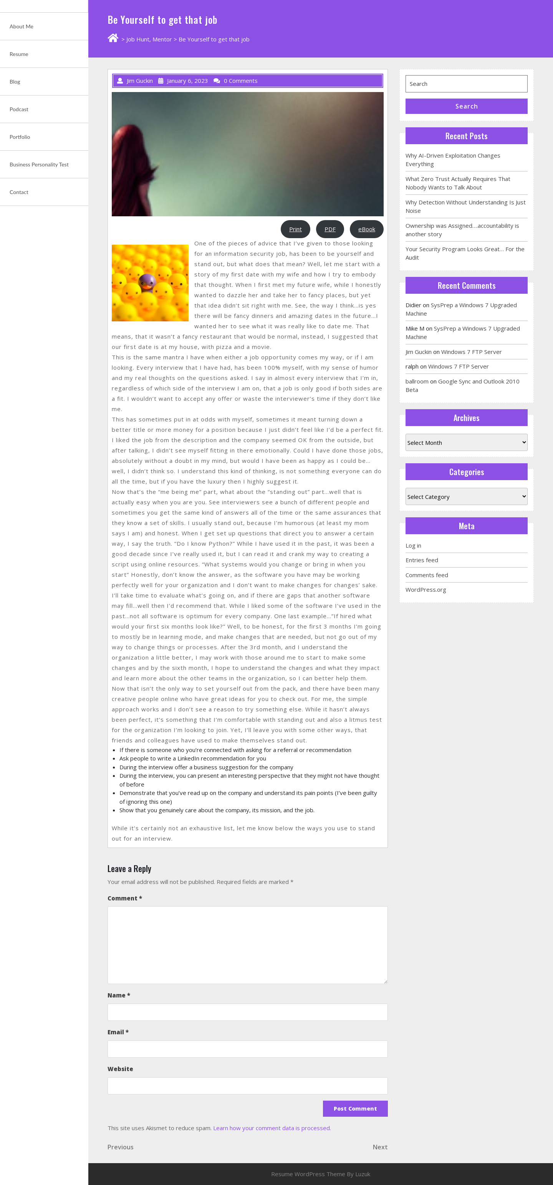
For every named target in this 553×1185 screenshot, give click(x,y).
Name (119, 995)
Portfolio (20, 136)
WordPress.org (426, 589)
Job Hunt (137, 39)
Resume (19, 54)
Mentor (162, 39)
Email (118, 1032)
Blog (15, 81)
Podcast (19, 109)
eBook (366, 229)
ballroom (417, 381)
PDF (330, 229)
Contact (19, 192)
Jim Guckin (419, 352)
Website (120, 1069)
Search (466, 106)
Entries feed (422, 560)
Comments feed (427, 575)
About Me (21, 26)
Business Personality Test (39, 164)
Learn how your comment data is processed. (272, 1128)
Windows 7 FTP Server (471, 352)
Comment (125, 898)
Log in (413, 545)
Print (295, 229)
